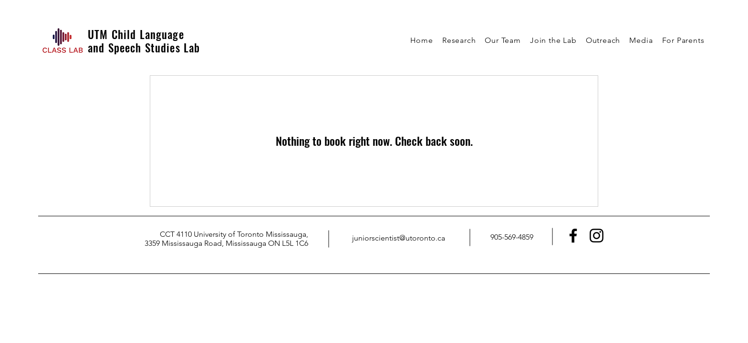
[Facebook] (573, 235)
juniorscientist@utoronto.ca (398, 237)
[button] (458, 40)
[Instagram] (596, 235)
